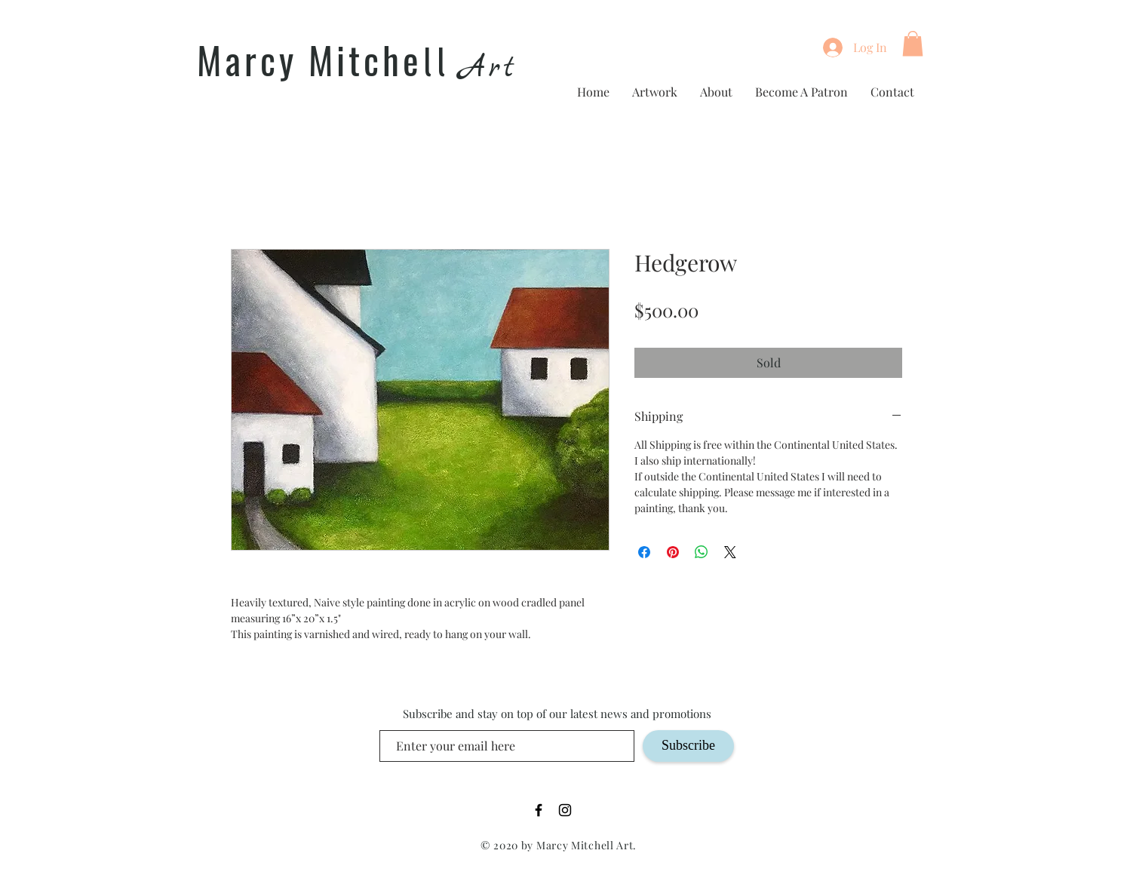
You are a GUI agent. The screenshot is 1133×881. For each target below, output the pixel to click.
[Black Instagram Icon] (565, 810)
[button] (912, 43)
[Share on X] (730, 552)
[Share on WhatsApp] (701, 552)
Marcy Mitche (309, 59)
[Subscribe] (688, 746)
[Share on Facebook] (644, 552)
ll (436, 63)
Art (488, 68)
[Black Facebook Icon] (538, 810)
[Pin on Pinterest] (673, 552)
